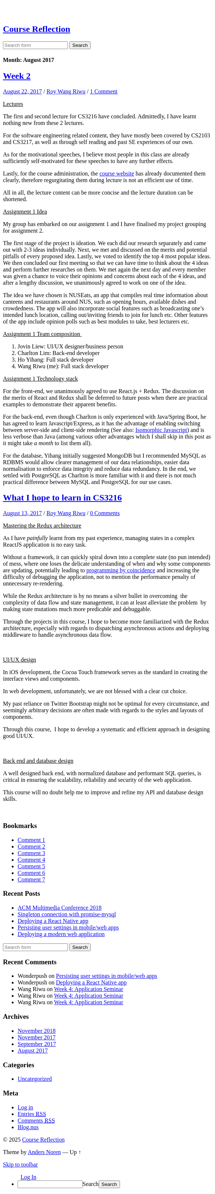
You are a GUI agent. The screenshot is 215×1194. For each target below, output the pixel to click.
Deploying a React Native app (53, 921)
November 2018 (37, 1031)
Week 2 (16, 76)
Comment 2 (31, 846)
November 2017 (37, 1037)
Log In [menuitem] (28, 1177)
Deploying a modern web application (61, 934)
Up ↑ (75, 1152)
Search (91, 1184)
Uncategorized (35, 1079)
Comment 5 (31, 866)
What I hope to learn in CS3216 (62, 497)
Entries (32, 1114)
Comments (36, 1120)
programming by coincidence (121, 570)
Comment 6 (31, 873)
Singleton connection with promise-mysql (67, 914)
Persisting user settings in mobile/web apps (68, 927)
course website (116, 173)
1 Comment (103, 91)
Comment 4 (31, 860)
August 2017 (33, 1050)
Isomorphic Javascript (161, 430)
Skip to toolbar (20, 1164)
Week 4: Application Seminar (88, 989)
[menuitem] (115, 1184)
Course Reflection (36, 29)
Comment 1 (31, 840)
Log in (25, 1107)
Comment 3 (31, 853)
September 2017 (37, 1044)
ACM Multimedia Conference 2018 (60, 908)
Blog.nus (28, 1127)
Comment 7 (31, 879)
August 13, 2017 (22, 513)
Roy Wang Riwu (66, 91)
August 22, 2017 (22, 91)
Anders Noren (44, 1152)
